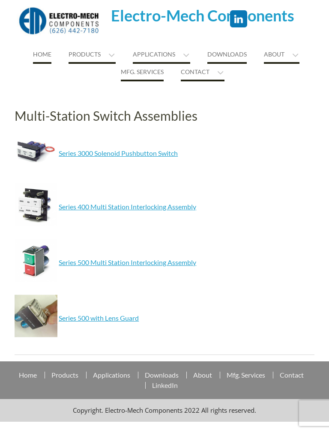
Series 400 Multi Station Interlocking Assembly (127, 207)
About (274, 54)
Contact (195, 71)
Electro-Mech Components (202, 15)
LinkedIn (165, 385)
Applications (154, 54)
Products (85, 54)
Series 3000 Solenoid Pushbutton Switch (118, 153)
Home (42, 54)
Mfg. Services (246, 375)
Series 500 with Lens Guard (99, 318)
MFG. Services (142, 71)
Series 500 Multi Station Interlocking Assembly (127, 262)
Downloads (227, 54)
